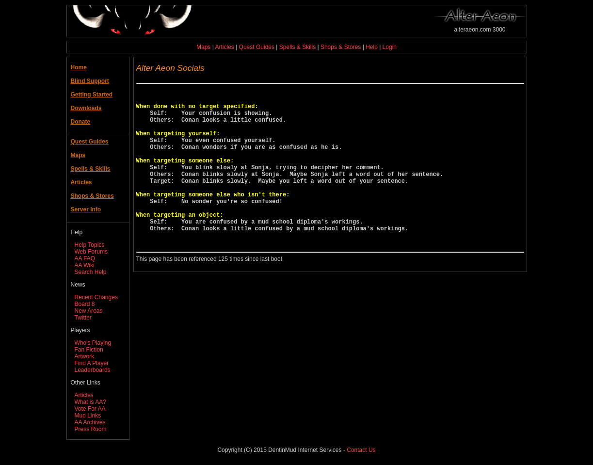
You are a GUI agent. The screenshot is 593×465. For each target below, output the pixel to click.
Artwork (85, 356)
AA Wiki (85, 265)
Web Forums (91, 251)
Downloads (86, 108)
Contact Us (361, 450)
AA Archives (90, 422)
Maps (203, 47)
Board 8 (85, 304)
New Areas (89, 310)
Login (390, 47)
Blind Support (90, 81)
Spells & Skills (297, 47)
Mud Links (88, 415)
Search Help (91, 272)
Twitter (83, 317)
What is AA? (90, 402)
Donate (81, 121)
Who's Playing (93, 342)
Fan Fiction (89, 349)
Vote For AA (90, 408)
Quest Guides (256, 47)
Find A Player (92, 363)
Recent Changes (96, 297)
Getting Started (92, 94)
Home (79, 67)
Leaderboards (93, 370)
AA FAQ (85, 258)
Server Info (86, 209)
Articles (224, 47)
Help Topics (90, 244)
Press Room (91, 429)
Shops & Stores (341, 47)
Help (372, 47)
